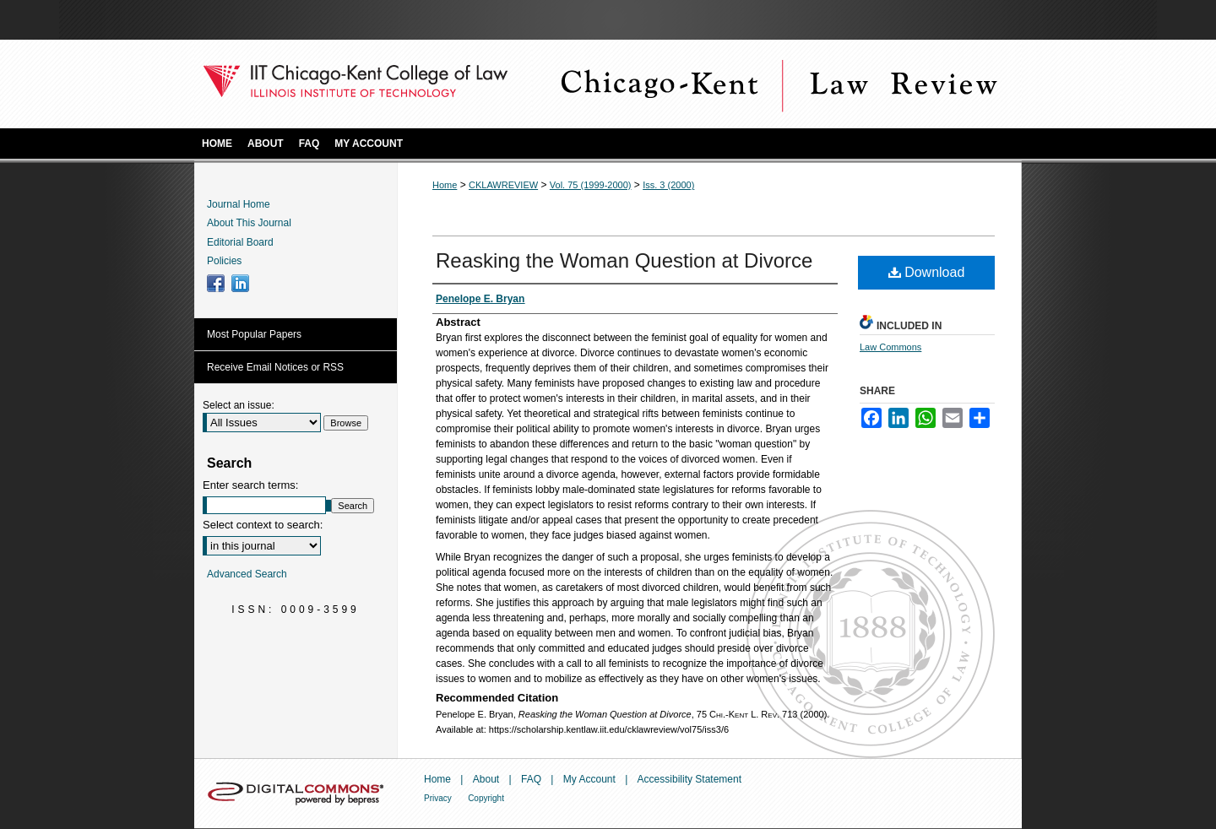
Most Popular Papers (254, 334)
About (486, 779)
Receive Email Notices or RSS (275, 367)
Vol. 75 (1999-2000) (591, 185)
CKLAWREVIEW (503, 185)
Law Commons (890, 347)
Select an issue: (238, 405)
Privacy (438, 798)
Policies (224, 261)
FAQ (531, 779)
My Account (589, 779)
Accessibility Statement (689, 779)
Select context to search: (263, 524)
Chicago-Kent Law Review (777, 84)
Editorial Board (240, 242)
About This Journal (249, 223)
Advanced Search (247, 574)
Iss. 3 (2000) (668, 185)
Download (926, 272)
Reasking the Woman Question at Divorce (624, 260)
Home (444, 185)
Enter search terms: (250, 485)
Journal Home (238, 204)
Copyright (486, 798)
